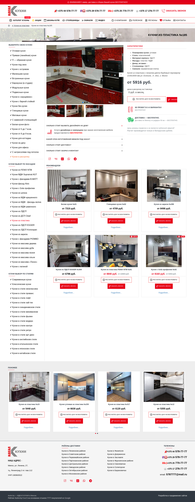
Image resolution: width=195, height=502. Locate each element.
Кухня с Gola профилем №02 (164, 270)
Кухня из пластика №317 (119, 404)
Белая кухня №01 (69, 204)
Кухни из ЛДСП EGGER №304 (69, 270)
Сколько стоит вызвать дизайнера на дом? (67, 126)
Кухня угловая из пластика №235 (74, 404)
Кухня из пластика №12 (164, 404)
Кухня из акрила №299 (164, 204)
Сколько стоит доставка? (58, 145)
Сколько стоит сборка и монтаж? (62, 151)
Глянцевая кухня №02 (116, 204)
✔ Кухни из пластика (20, 26)
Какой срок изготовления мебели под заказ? (68, 139)
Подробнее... (68, 227)
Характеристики (135, 46)
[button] (48, 74)
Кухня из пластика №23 (29, 404)
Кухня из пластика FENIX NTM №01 (116, 270)
